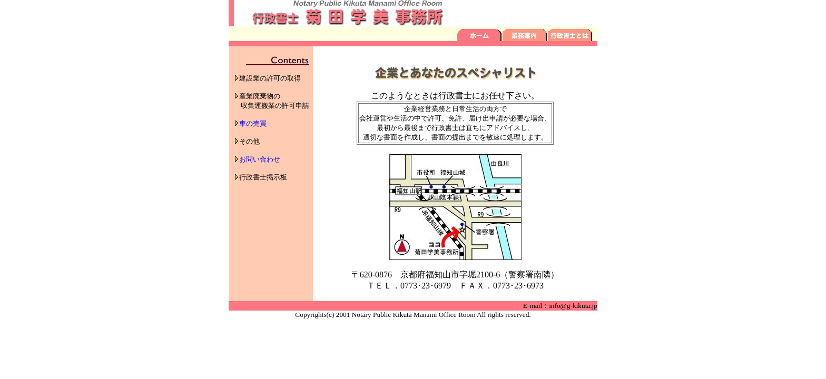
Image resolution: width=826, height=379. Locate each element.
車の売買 (253, 123)
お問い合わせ (259, 159)
